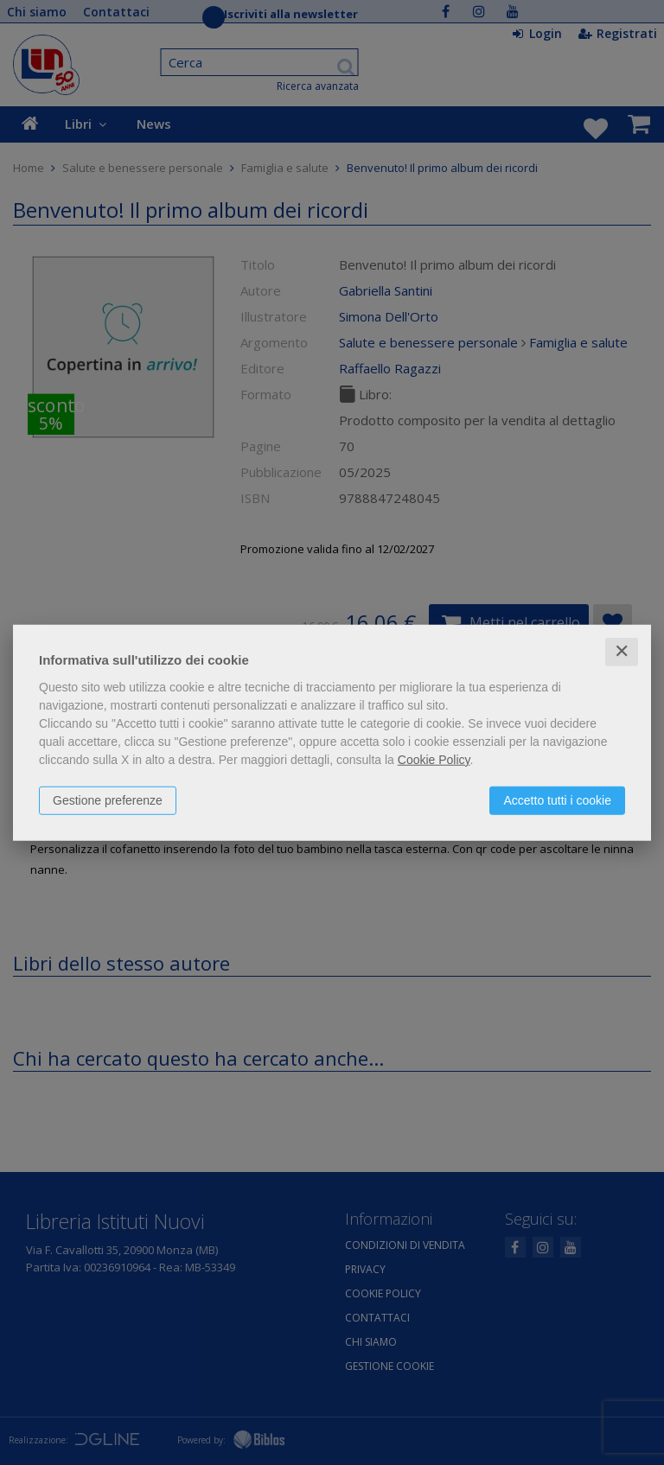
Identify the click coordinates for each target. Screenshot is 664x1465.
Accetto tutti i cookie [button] (557, 800)
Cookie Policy (434, 760)
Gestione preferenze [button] (108, 800)
